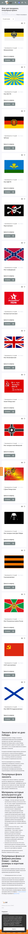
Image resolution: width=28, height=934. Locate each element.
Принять (14, 929)
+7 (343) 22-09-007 (21, 891)
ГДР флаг (6, 138)
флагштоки (16, 893)
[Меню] (2, 2)
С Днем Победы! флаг (10, 489)
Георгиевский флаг (9, 577)
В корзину (9, 60)
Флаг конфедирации (9, 269)
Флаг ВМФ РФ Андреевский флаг (13, 709)
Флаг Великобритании (10, 357)
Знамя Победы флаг (9, 401)
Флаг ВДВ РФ (7, 182)
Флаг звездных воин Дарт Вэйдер (13, 533)
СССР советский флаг (10, 665)
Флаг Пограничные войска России (13, 621)
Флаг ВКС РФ (7, 94)
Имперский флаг (8, 50)
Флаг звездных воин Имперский (13, 445)
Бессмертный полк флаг (11, 313)
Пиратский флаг (8, 226)
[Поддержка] (25, 2)
